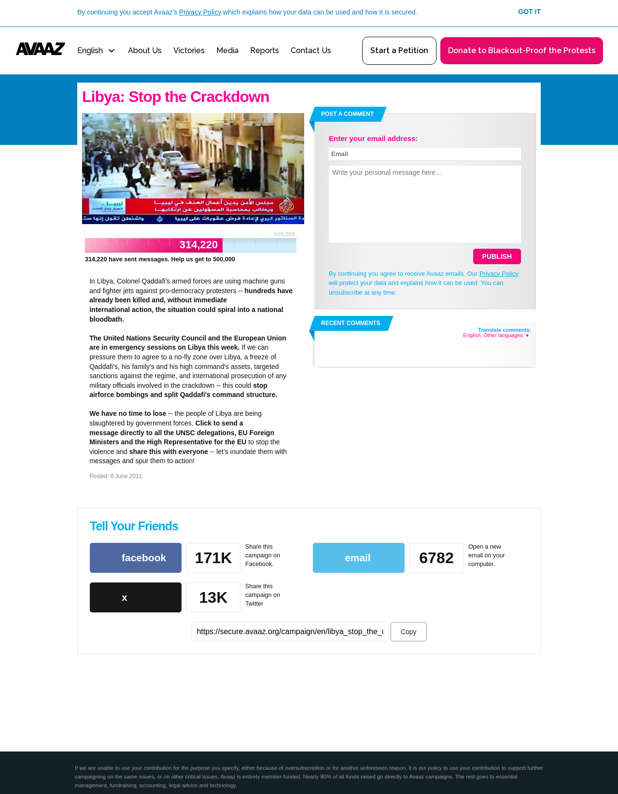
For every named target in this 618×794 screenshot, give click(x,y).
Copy (409, 632)
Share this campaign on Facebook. (262, 555)
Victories (189, 50)
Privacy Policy (200, 12)
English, (472, 335)
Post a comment (347, 114)
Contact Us (311, 50)
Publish (497, 256)
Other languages (506, 335)
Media (227, 50)
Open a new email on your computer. (486, 555)
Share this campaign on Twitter (262, 595)
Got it (529, 11)
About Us (145, 50)
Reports (264, 50)
